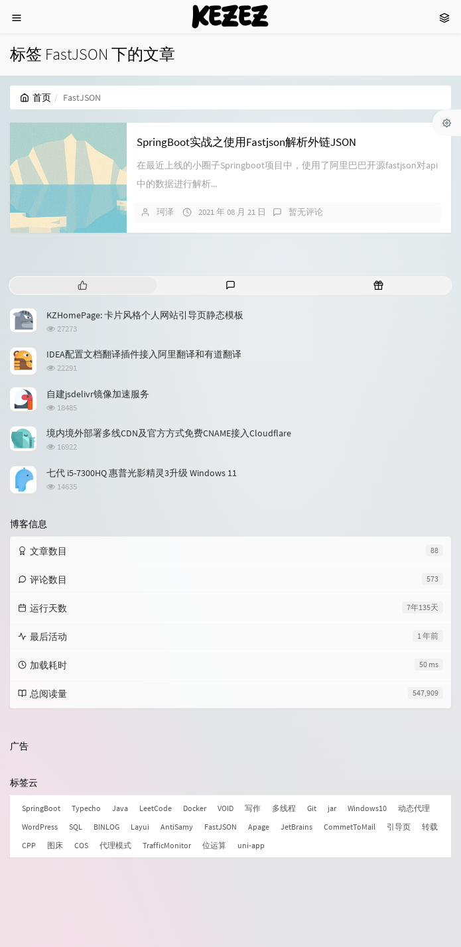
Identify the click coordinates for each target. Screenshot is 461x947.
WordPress (40, 827)
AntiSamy (177, 827)
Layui (140, 827)
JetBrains (296, 827)
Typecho (86, 808)
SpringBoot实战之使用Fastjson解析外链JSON (246, 142)
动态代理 (414, 808)
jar (332, 808)
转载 (430, 827)
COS (81, 845)
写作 (253, 808)
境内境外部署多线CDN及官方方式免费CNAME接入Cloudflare (168, 433)
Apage (258, 827)
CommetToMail (349, 827)
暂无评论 (306, 212)
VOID (225, 808)
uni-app (251, 845)
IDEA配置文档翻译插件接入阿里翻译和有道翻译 (143, 354)
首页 (35, 97)
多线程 (284, 808)
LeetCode (155, 808)
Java (120, 808)
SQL (75, 827)
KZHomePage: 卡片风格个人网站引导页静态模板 (144, 315)
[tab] (83, 285)
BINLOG (106, 827)
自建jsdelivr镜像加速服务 (97, 394)
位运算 (214, 845)
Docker (194, 808)
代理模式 (115, 845)
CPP (29, 845)
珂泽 (165, 212)
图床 (55, 845)
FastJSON (220, 827)
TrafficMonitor (167, 845)
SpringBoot (41, 808)
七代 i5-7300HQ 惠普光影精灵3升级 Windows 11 (141, 473)
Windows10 (367, 808)
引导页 (399, 827)
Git (311, 808)
